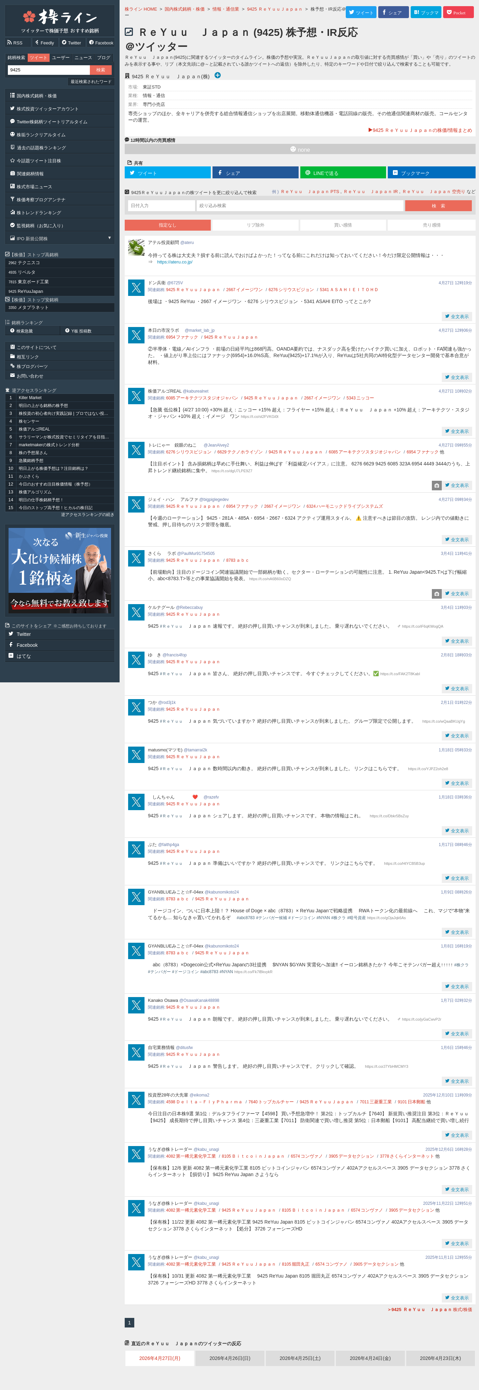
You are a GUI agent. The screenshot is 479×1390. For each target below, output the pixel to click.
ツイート (38, 57)
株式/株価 (429, 1309)
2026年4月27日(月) (159, 1358)
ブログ (103, 57)
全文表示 (459, 316)
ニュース (83, 57)
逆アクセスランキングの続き (87, 514)
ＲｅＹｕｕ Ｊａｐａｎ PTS (309, 191)
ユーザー (61, 57)
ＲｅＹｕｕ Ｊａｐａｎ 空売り (434, 191)
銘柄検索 (16, 57)
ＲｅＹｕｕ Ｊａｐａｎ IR (370, 191)
